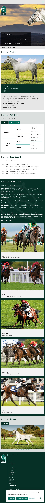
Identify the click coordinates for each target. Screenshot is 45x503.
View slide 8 (26, 449)
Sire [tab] (11, 122)
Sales (10, 457)
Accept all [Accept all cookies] (12, 498)
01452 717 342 (12, 485)
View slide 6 (23, 449)
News (10, 459)
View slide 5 (21, 449)
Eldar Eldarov (13, 468)
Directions (11, 474)
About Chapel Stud (13, 455)
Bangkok (12, 467)
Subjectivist (12, 472)
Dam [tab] (17, 122)
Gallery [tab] (5, 423)
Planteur (12, 465)
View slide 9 (28, 449)
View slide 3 (18, 449)
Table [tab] (4, 122)
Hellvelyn (12, 470)
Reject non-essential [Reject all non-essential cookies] (22, 498)
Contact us (11, 461)
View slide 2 (16, 449)
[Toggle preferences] (32, 498)
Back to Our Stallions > (8, 47)
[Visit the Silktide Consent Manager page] (40, 498)
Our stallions (12, 463)
